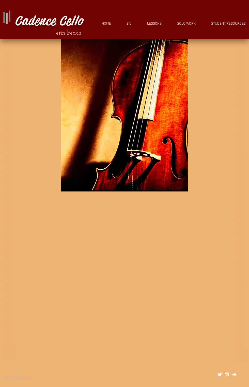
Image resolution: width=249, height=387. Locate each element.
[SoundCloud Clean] (234, 374)
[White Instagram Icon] (226, 374)
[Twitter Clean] (219, 374)
